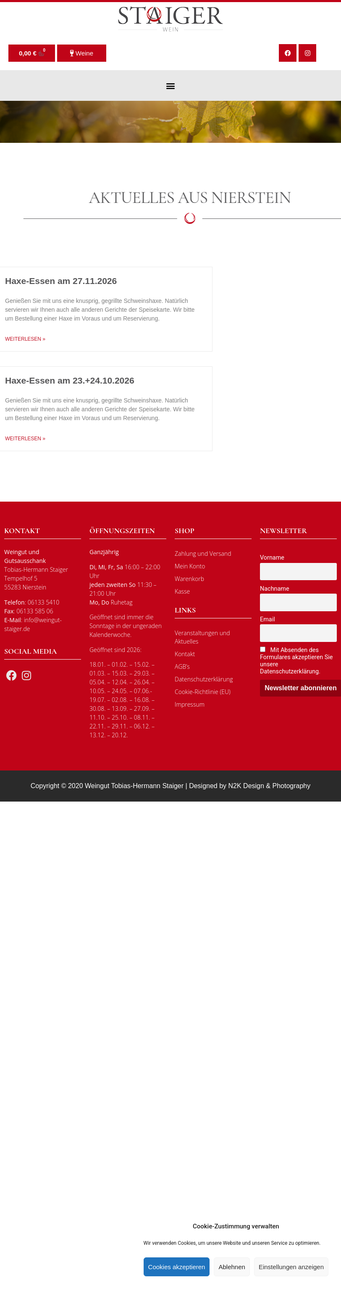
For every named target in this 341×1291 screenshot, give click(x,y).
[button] (171, 85)
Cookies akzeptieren (176, 1266)
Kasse (182, 591)
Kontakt (185, 654)
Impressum (190, 704)
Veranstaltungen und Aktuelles (202, 637)
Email (267, 619)
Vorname (272, 557)
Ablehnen (231, 1266)
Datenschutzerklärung (204, 679)
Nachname (274, 588)
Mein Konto (190, 566)
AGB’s (182, 666)
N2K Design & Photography (269, 785)
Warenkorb (189, 579)
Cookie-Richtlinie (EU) (203, 692)
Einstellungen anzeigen (291, 1266)
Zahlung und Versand (203, 553)
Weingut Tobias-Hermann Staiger (134, 785)
